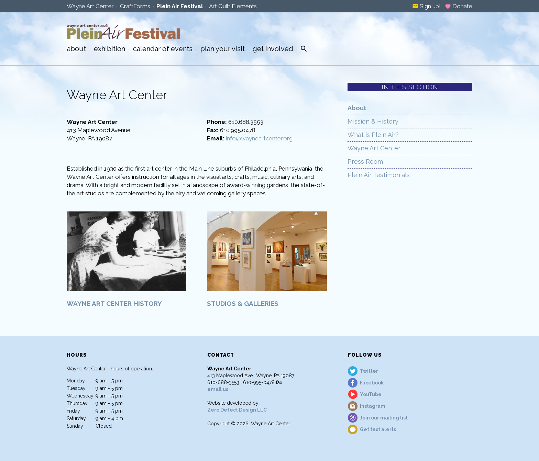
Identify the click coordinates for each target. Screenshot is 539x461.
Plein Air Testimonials (379, 174)
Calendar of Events (162, 49)
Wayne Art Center (90, 6)
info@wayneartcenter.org (259, 138)
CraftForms (135, 6)
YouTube (371, 394)
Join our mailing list (384, 417)
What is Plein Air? (373, 134)
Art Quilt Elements (233, 6)
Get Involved (273, 49)
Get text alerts (378, 429)
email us (217, 389)
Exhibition (109, 49)
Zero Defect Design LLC (237, 410)
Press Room (365, 161)
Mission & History (373, 121)
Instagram (372, 406)
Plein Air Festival (179, 6)
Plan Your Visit (222, 49)
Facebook (372, 382)
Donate (458, 6)
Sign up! (426, 6)
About (76, 49)
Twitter (369, 371)
